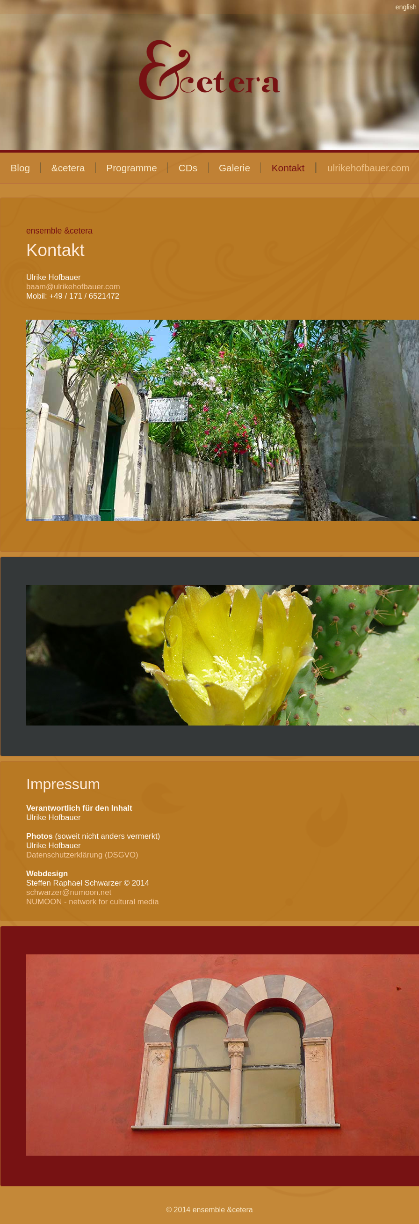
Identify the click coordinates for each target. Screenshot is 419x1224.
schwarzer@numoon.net (68, 892)
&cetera (68, 167)
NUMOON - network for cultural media (92, 901)
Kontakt (288, 167)
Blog (20, 167)
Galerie (234, 167)
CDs (188, 167)
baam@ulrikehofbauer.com (73, 286)
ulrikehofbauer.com (368, 167)
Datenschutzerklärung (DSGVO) (82, 854)
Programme (131, 167)
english (406, 7)
